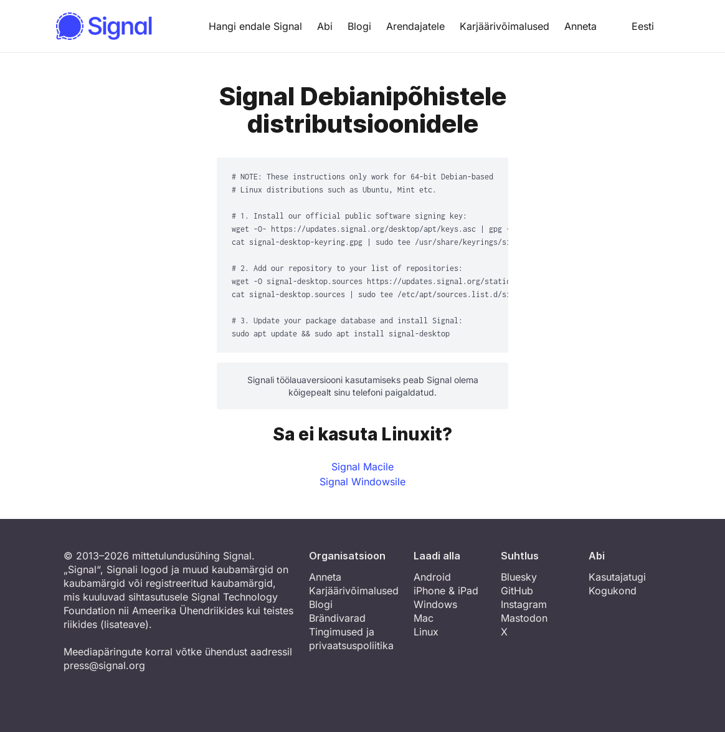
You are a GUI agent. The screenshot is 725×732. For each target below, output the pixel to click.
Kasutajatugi (617, 577)
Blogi (359, 26)
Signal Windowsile (362, 481)
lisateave (124, 624)
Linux (426, 631)
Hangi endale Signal (255, 26)
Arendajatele (415, 26)
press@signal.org (104, 665)
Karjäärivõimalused (504, 26)
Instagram (524, 604)
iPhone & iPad (446, 590)
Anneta (580, 26)
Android (432, 577)
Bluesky (519, 577)
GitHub (517, 590)
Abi (325, 26)
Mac (424, 618)
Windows (435, 604)
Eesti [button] (633, 26)
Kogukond (613, 590)
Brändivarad (337, 618)
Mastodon (524, 618)
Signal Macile (362, 466)
